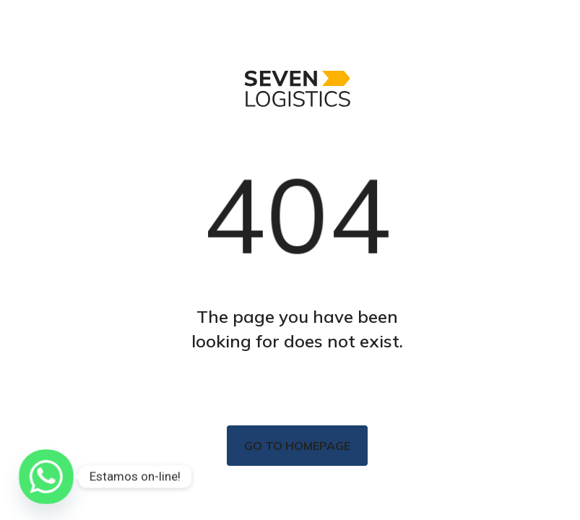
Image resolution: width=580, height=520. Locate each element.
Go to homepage (297, 445)
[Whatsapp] (46, 476)
